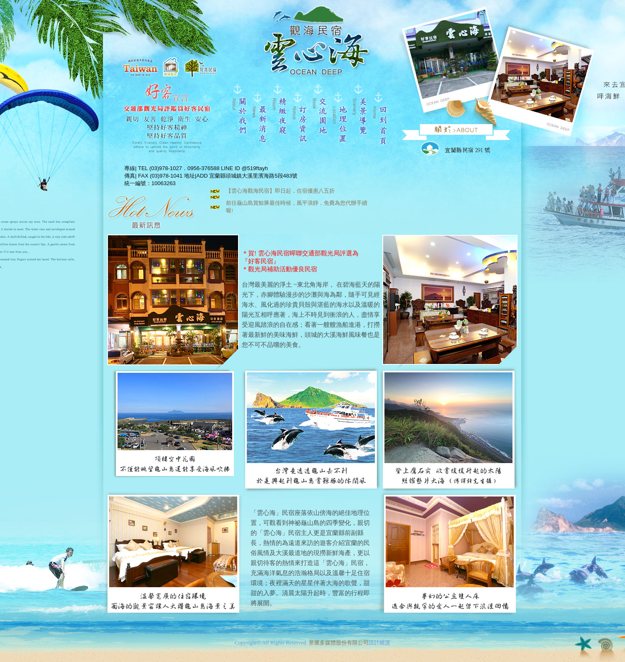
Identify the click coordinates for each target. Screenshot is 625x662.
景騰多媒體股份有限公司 (339, 642)
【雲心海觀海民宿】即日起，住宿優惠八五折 (280, 191)
